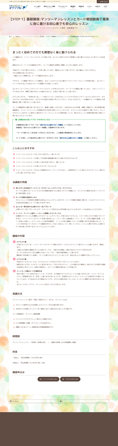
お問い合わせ (103, 1)
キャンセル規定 (29, 415)
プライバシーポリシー (46, 415)
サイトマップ (85, 415)
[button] (47, 379)
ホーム (17, 415)
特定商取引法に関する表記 (67, 415)
